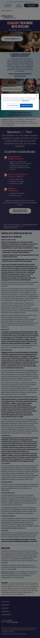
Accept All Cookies (26, 105)
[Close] (36, 96)
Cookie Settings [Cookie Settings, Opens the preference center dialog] (13, 105)
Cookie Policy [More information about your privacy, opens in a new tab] (25, 100)
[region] (20, 102)
